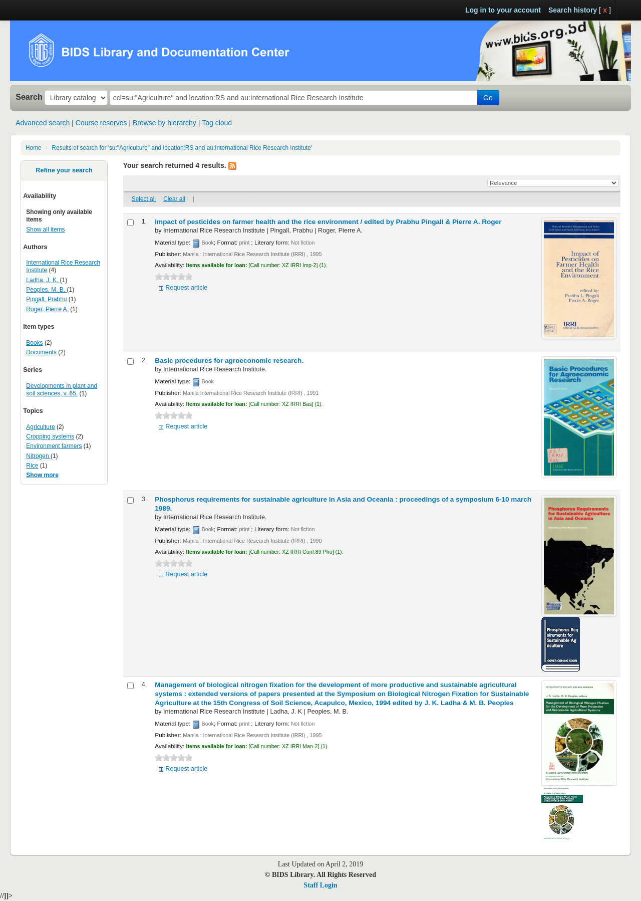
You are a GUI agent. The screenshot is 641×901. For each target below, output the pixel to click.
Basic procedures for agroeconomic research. (229, 360)
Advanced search (43, 123)
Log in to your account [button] (503, 10)
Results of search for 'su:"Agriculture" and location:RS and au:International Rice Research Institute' (182, 147)
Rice (32, 465)
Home (34, 147)
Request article (186, 287)
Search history (572, 10)
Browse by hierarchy (164, 123)
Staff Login (320, 885)
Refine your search (64, 170)
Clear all (174, 198)
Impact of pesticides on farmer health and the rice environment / (328, 222)
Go (488, 98)
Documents (41, 352)
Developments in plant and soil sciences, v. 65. (61, 389)
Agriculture (40, 426)
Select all (144, 198)
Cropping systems (50, 436)
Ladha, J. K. (43, 280)
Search (29, 96)
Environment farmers (54, 445)
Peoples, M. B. (46, 289)
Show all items (45, 229)
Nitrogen (38, 456)
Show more (42, 475)
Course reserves (101, 123)
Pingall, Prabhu (46, 299)
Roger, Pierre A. (47, 309)
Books (34, 342)
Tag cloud (217, 123)
